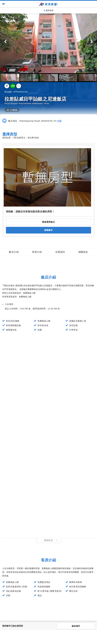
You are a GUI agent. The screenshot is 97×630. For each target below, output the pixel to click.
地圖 (59, 121)
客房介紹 (37, 252)
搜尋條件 (48, 230)
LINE (13, 86)
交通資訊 (60, 252)
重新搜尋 (49, 10)
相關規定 (83, 252)
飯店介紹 (14, 252)
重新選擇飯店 (48, 222)
